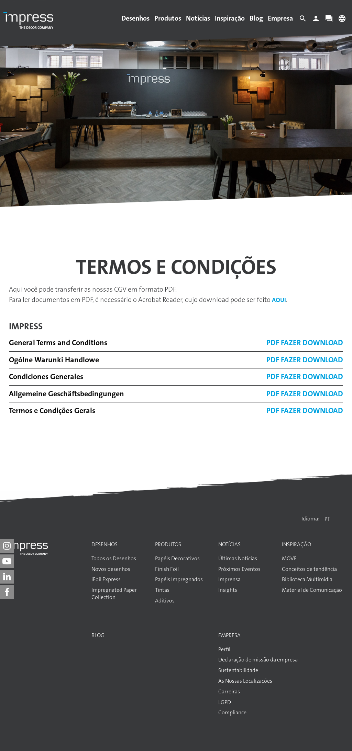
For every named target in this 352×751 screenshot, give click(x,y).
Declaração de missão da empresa (258, 659)
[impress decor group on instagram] (7, 546)
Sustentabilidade (238, 670)
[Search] (302, 20)
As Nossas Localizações (245, 681)
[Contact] (329, 20)
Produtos (167, 18)
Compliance (232, 712)
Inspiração (230, 18)
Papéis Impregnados (179, 579)
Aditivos (165, 600)
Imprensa (229, 579)
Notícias (198, 18)
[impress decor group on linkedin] (7, 577)
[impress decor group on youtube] (7, 561)
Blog (256, 18)
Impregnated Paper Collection (114, 594)
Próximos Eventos (239, 569)
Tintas (162, 590)
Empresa (280, 18)
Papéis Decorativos (177, 558)
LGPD (224, 702)
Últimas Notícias (237, 558)
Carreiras (229, 691)
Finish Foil (167, 569)
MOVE (289, 558)
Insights (227, 590)
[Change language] (342, 20)
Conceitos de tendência (309, 569)
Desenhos (135, 18)
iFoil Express (106, 579)
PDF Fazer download (304, 343)
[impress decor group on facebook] (7, 592)
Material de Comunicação (312, 590)
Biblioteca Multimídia (307, 579)
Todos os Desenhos (113, 558)
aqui (279, 300)
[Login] (315, 20)
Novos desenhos (110, 569)
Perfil (224, 649)
